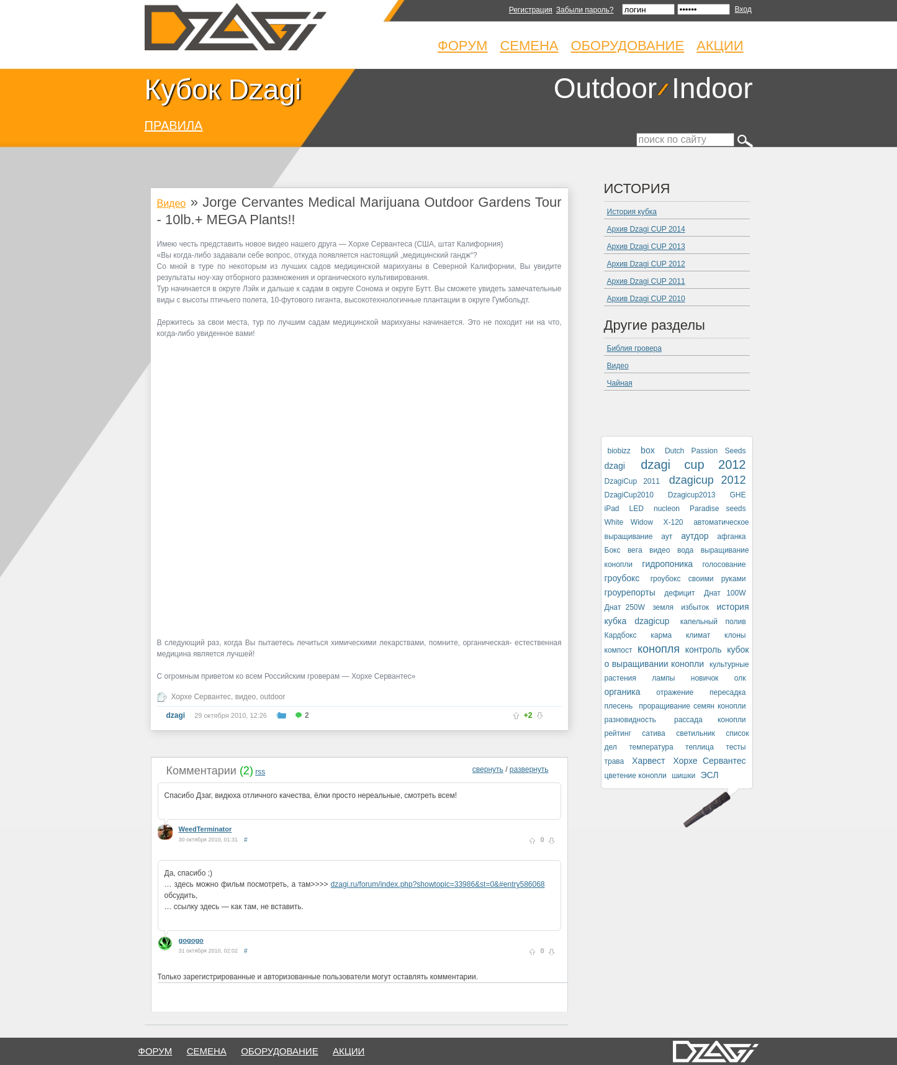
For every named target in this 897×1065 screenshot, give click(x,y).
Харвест (648, 761)
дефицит (679, 593)
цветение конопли (636, 775)
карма (661, 635)
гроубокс (622, 578)
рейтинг (618, 733)
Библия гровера (634, 348)
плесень (619, 706)
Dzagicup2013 (692, 495)
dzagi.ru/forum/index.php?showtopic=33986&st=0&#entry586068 (438, 884)
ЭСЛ (709, 775)
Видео (171, 203)
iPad (612, 508)
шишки (683, 775)
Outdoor (605, 88)
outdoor (273, 696)
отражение (674, 692)
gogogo (191, 940)
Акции (719, 45)
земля (663, 607)
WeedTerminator (205, 829)
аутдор (694, 536)
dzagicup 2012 (707, 480)
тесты (736, 747)
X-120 (673, 522)
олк (740, 678)
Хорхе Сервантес (201, 696)
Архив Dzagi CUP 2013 (646, 246)
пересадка (728, 692)
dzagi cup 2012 (693, 464)
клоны (735, 635)
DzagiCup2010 (629, 495)
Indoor (712, 88)
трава (614, 761)
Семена (529, 45)
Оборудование (628, 45)
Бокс (613, 550)
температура (651, 747)
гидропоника (667, 564)
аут (666, 536)
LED (636, 508)
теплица (699, 747)
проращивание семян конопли (692, 706)
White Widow (629, 522)
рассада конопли (710, 719)
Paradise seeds (718, 508)
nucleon (667, 508)
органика (623, 692)
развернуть (529, 769)
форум (155, 1051)
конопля (659, 649)
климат (698, 635)
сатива (653, 733)
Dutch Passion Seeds (705, 450)
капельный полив (713, 621)
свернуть (487, 769)
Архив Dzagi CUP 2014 (646, 229)
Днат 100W (725, 593)
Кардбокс (621, 635)
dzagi (176, 715)
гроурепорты (630, 592)
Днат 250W (625, 607)
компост (619, 650)
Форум (462, 45)
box (648, 450)
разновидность (630, 719)
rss (260, 772)
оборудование (279, 1051)
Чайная (620, 383)
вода (685, 550)
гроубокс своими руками (698, 578)
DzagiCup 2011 (632, 481)
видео (245, 696)
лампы (663, 678)
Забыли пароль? (585, 10)
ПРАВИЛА (174, 125)
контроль (703, 650)
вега (635, 550)
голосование (724, 564)
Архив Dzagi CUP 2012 (646, 264)
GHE (737, 495)
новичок (705, 678)
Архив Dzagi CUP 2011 (646, 281)
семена (207, 1051)
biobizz (619, 450)
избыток (695, 607)
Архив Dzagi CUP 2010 (646, 298)
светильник (695, 733)
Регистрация (530, 10)
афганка (731, 536)
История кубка (632, 211)
